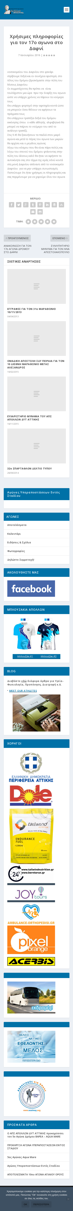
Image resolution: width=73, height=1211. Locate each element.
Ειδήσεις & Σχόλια (19, 554)
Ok (25, 1204)
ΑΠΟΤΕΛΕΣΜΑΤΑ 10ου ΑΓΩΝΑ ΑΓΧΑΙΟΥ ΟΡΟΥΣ (35, 1186)
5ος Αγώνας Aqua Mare (21, 1168)
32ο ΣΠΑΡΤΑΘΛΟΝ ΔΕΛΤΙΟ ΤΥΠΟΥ (29, 468)
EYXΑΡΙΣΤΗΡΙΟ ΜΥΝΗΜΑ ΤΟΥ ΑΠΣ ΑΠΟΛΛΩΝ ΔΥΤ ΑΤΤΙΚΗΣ (29, 418)
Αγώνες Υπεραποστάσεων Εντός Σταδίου (33, 1177)
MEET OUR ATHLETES (23, 702)
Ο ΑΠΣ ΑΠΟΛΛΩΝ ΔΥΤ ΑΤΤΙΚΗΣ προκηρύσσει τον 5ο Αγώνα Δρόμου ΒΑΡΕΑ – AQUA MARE (35, 1146)
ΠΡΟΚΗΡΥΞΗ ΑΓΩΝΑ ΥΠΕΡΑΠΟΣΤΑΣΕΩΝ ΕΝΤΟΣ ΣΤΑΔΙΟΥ (36, 1158)
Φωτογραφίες (16, 562)
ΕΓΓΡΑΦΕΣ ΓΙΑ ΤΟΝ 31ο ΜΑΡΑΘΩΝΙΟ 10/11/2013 (31, 310)
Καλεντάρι (14, 545)
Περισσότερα (41, 1204)
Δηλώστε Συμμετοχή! (20, 571)
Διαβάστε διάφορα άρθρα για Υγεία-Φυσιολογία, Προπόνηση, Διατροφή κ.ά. (35, 694)
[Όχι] (68, 1199)
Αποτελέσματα (17, 536)
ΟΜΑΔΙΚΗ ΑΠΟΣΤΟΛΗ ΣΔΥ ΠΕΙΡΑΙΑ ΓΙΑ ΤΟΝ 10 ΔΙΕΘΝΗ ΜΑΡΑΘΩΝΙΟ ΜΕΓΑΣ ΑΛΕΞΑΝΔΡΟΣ (35, 364)
